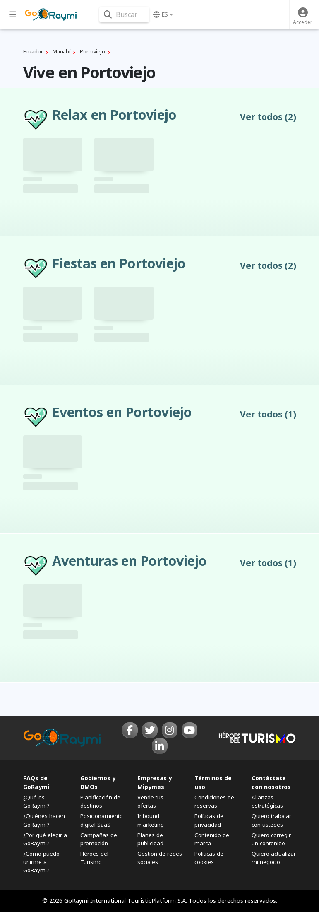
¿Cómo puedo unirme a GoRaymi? (41, 862)
